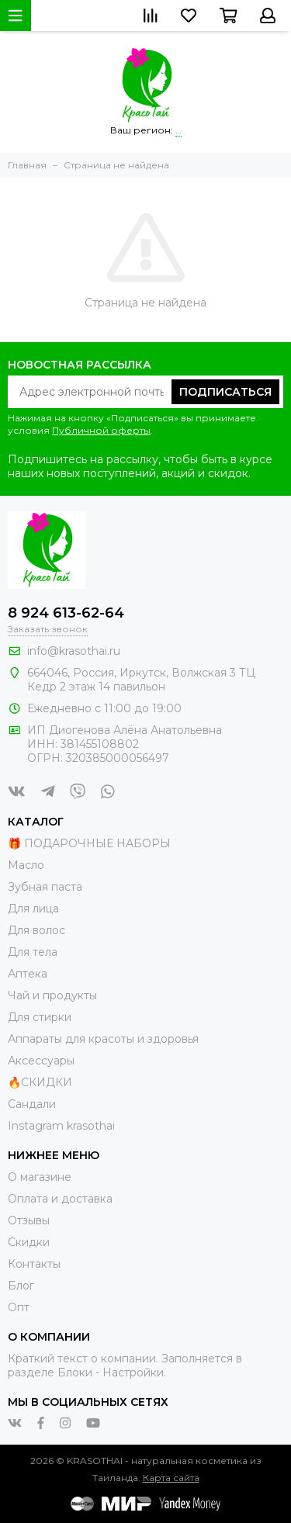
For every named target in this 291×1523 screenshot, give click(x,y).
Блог (21, 1286)
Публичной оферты (101, 430)
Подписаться (225, 392)
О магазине (39, 1177)
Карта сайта (171, 1477)
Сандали (32, 1104)
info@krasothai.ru (73, 651)
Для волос (36, 930)
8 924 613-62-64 (66, 612)
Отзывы (29, 1220)
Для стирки (39, 1017)
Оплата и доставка (60, 1199)
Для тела (32, 952)
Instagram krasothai (61, 1126)
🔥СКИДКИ (40, 1082)
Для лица (33, 909)
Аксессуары (41, 1061)
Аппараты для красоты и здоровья (103, 1039)
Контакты (34, 1264)
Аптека (27, 974)
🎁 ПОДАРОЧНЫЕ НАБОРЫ (89, 843)
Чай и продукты (52, 995)
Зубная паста (45, 887)
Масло (26, 865)
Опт (18, 1307)
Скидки (29, 1242)
